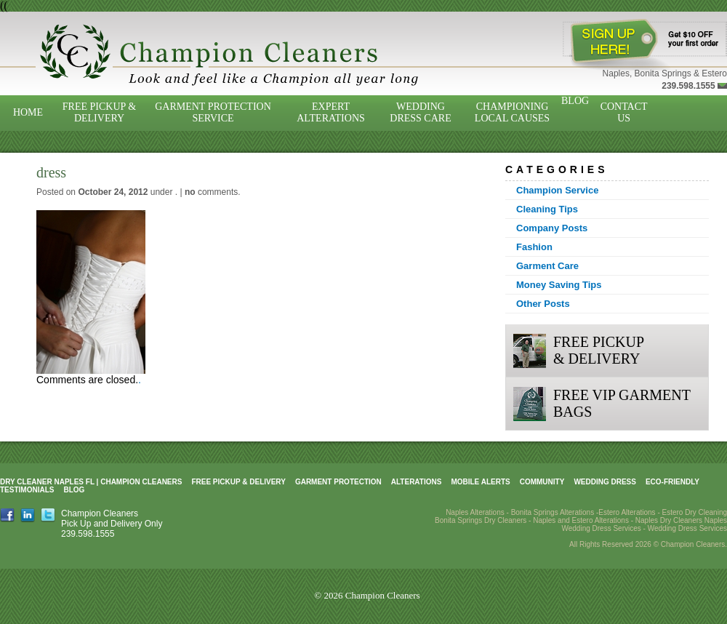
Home (28, 112)
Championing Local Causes (512, 112)
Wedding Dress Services (687, 528)
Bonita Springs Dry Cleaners (480, 520)
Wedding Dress (605, 482)
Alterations (416, 482)
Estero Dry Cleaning (694, 512)
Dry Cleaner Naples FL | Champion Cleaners (91, 482)
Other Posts (543, 303)
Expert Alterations (331, 112)
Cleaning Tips (547, 209)
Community (542, 482)
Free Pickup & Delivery (99, 112)
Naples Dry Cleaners (668, 520)
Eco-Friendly (672, 482)
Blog (575, 100)
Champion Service (557, 190)
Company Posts (551, 228)
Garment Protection (338, 482)
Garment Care (547, 265)
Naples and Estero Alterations (581, 520)
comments (211, 192)
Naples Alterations (475, 512)
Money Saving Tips (559, 284)
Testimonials (27, 490)
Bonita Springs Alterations (553, 512)
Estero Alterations (626, 512)
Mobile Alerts (480, 482)
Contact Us (624, 112)
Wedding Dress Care (420, 112)
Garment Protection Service (213, 112)
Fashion (534, 246)
